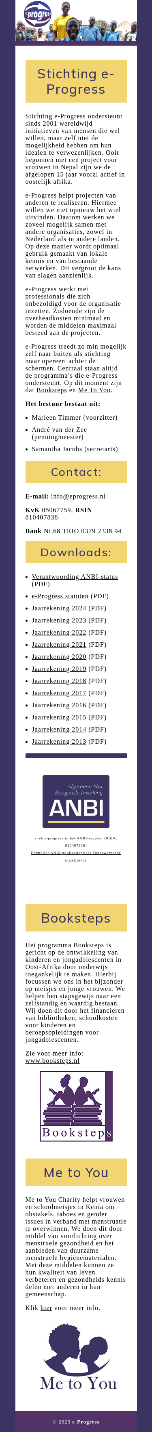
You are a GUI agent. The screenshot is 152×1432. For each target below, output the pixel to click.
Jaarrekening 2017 (59, 693)
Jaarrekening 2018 (59, 680)
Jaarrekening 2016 (59, 705)
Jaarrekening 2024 (59, 608)
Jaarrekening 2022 (59, 632)
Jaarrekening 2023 (59, 620)
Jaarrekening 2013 (59, 741)
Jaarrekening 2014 (59, 729)
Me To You (94, 390)
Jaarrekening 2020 (59, 656)
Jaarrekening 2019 (59, 668)
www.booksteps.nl (53, 1060)
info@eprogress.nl (78, 496)
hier (46, 1307)
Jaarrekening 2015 (59, 717)
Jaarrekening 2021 (59, 644)
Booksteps (51, 390)
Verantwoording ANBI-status (75, 576)
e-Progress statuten (60, 596)
